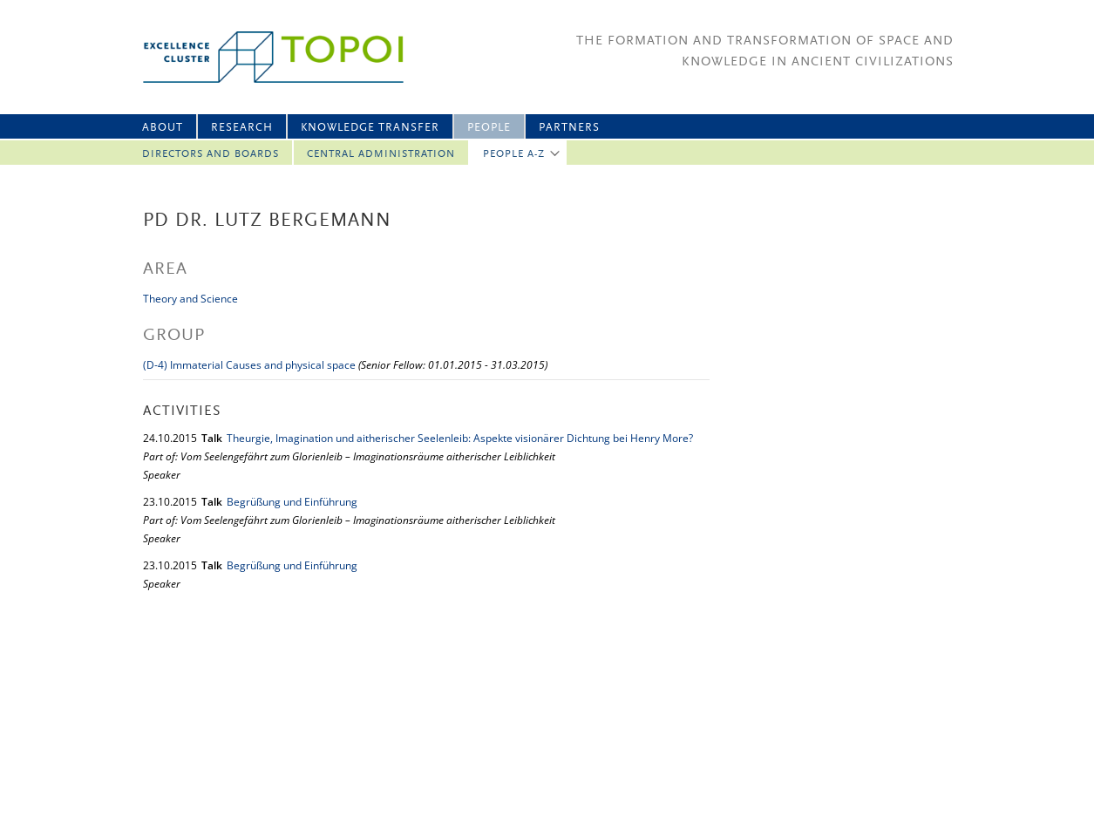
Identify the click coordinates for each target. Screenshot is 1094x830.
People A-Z (514, 154)
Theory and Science (190, 298)
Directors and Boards (210, 154)
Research (242, 127)
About (162, 127)
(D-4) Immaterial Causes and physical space (249, 364)
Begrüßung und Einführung (292, 501)
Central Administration (381, 154)
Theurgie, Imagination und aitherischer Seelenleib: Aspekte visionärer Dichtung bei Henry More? (460, 438)
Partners (569, 127)
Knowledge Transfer (370, 127)
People (489, 127)
